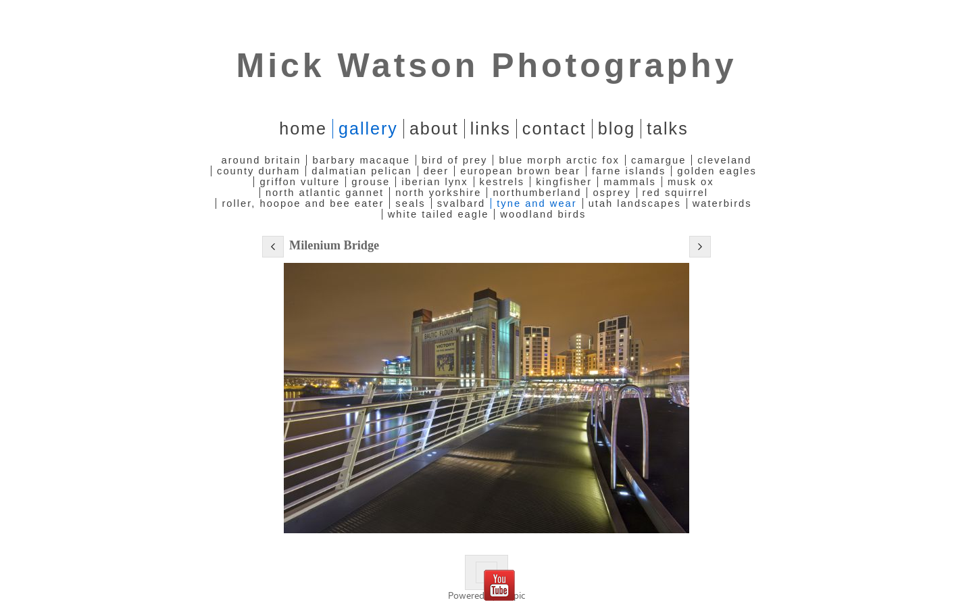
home (303, 128)
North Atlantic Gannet (325, 192)
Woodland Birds (543, 214)
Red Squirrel (676, 192)
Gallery (368, 128)
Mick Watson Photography (486, 65)
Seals (410, 203)
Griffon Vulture (299, 181)
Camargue (658, 160)
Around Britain (261, 160)
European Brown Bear (520, 171)
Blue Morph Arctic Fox (559, 160)
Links (490, 128)
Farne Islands (629, 171)
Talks (668, 128)
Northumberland (537, 192)
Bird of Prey (455, 160)
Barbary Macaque (360, 160)
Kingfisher (564, 181)
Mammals (629, 181)
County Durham (258, 171)
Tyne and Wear (536, 203)
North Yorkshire (438, 192)
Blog (616, 128)
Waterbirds (722, 203)
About (434, 128)
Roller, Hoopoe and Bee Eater (303, 203)
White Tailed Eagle (438, 214)
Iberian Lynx (434, 181)
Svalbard (461, 203)
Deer (436, 171)
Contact (554, 128)
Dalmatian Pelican (361, 171)
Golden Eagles (717, 171)
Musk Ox (691, 181)
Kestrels (502, 181)
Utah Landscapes (635, 203)
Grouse (370, 181)
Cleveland (724, 160)
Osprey (611, 192)
